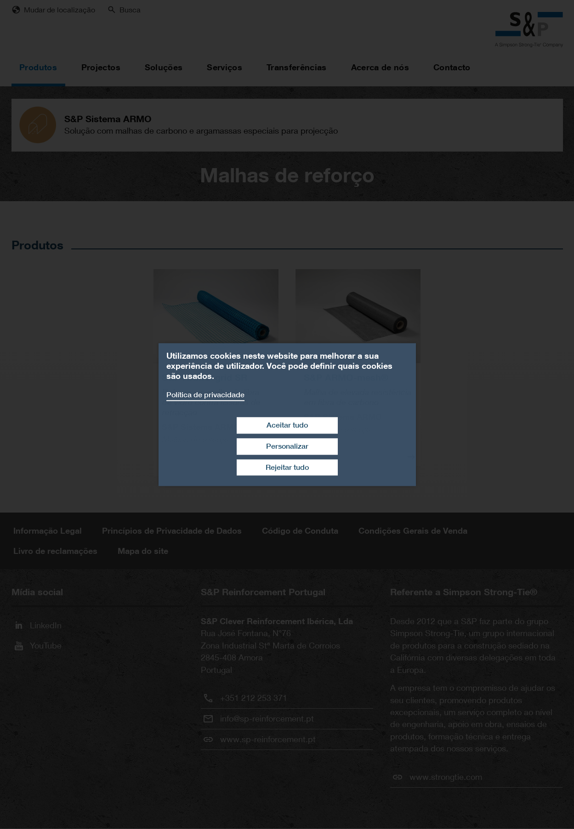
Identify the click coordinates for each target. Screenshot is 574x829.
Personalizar (287, 446)
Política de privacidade (205, 394)
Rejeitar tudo (287, 467)
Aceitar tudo (287, 425)
